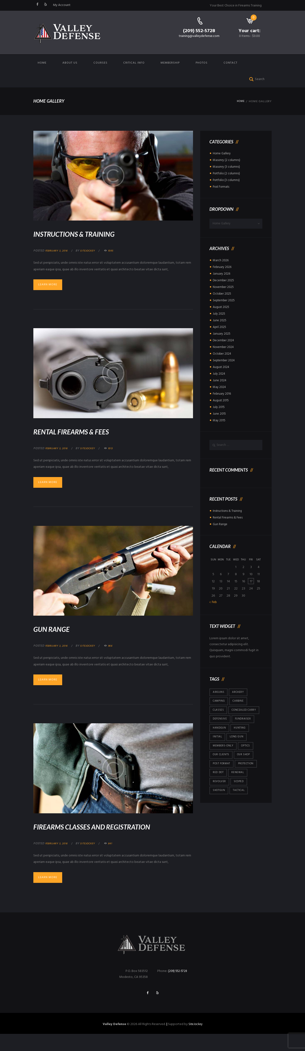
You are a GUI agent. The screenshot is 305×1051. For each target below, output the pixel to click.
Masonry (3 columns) (227, 167)
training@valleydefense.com (199, 36)
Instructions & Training (91, 233)
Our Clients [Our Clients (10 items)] (222, 771)
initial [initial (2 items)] (217, 752)
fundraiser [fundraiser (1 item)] (245, 733)
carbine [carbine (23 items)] (240, 704)
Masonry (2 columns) (227, 160)
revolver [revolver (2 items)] (220, 800)
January (222, 275)
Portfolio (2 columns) (228, 173)
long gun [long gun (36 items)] (238, 752)
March (221, 261)
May (220, 388)
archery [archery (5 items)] (240, 695)
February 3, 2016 (58, 250)
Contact (230, 62)
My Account (62, 5)
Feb (214, 605)
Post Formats (222, 187)
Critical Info (134, 62)
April (220, 328)
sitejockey (91, 250)
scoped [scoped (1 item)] (241, 800)
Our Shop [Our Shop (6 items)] (246, 771)
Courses (100, 62)
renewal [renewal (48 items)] (239, 790)
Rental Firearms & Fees (87, 431)
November (224, 288)
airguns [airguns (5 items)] (219, 695)
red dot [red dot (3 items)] (219, 790)
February (223, 268)
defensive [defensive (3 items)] (220, 733)
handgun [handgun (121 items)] (220, 743)
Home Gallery (222, 153)
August (221, 308)
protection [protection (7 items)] (249, 781)
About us (69, 62)
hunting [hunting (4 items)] (241, 743)
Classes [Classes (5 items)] (219, 714)
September (225, 301)
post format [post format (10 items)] (223, 781)
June (220, 321)
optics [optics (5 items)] (248, 762)
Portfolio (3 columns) (228, 180)
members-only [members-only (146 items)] (224, 762)
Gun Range (59, 630)
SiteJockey (195, 1041)
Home (42, 62)
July (219, 315)
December (224, 281)
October (223, 295)
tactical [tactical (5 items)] (241, 809)
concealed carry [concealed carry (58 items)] (227, 723)
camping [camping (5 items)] (219, 704)
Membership (170, 62)
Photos (202, 62)
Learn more (50, 285)
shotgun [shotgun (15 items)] (220, 809)
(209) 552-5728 (199, 31)
